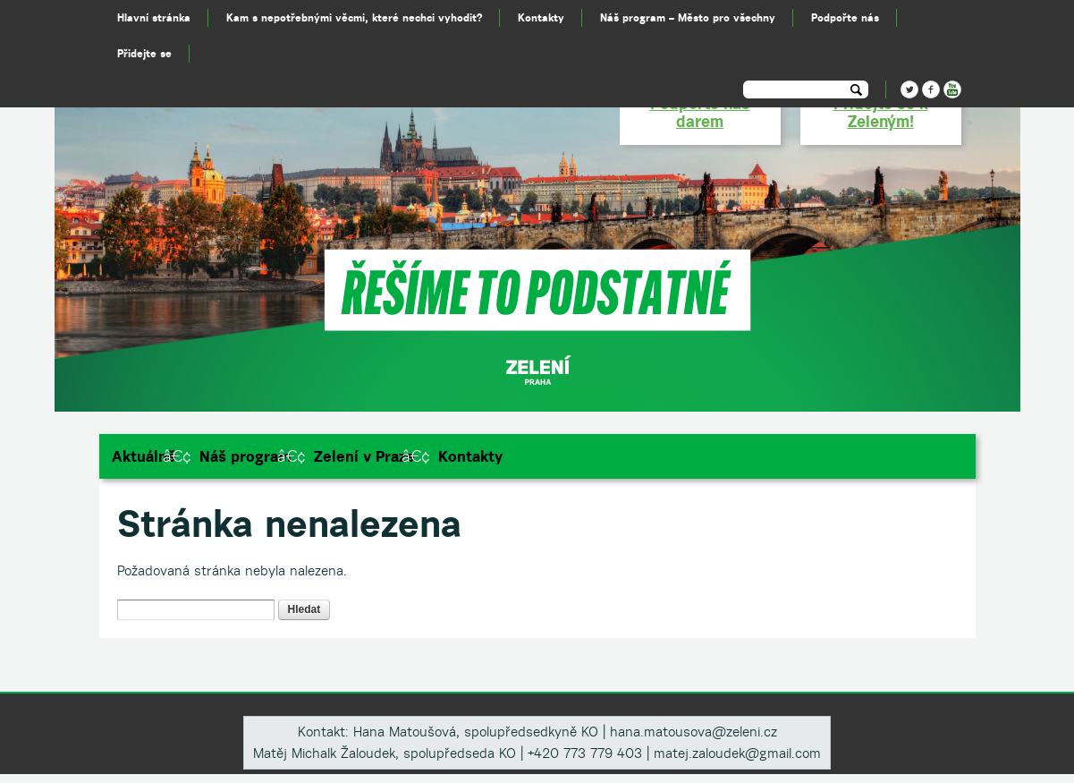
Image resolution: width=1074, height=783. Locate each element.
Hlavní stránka (153, 17)
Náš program (245, 456)
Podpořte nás (845, 17)
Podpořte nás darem (700, 112)
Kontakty (470, 456)
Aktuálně (144, 456)
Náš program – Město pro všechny (687, 17)
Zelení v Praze (364, 456)
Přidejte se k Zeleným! (880, 112)
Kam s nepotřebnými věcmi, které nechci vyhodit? (354, 17)
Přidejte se (144, 53)
